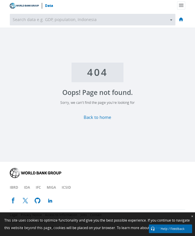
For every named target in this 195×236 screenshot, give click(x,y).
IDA (27, 187)
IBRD (14, 187)
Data (49, 6)
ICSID (66, 187)
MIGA (51, 187)
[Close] (192, 216)
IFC (38, 187)
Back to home (97, 117)
